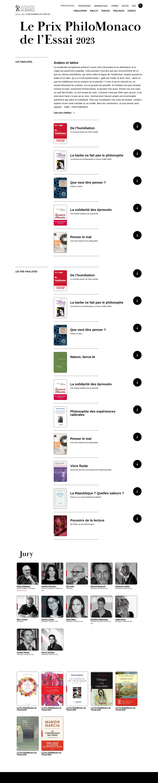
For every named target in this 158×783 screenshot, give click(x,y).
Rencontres (84, 6)
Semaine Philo (101, 6)
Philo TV (94, 11)
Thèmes (114, 6)
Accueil (17, 14)
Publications (80, 11)
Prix (134, 6)
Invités (125, 6)
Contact (131, 11)
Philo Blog (118, 11)
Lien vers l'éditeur (63, 112)
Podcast (105, 11)
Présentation (67, 6)
